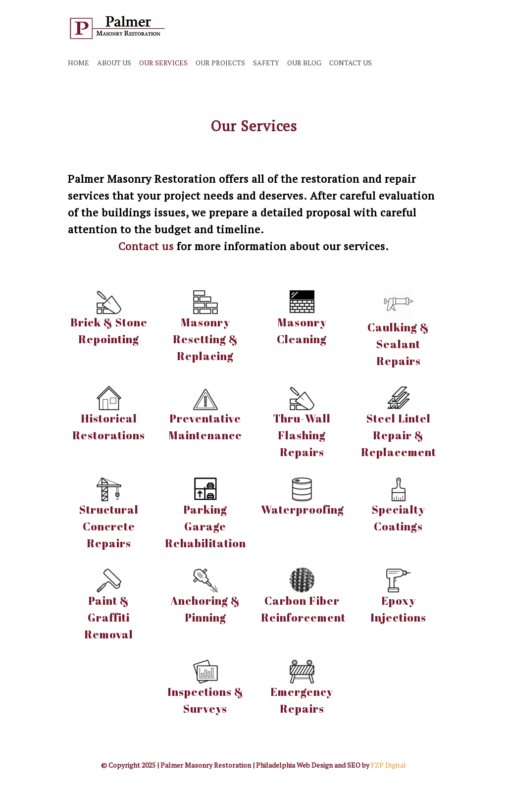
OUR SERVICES (163, 62)
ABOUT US (114, 62)
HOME (78, 62)
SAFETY (266, 62)
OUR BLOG (304, 62)
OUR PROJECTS (220, 62)
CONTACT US (350, 62)
